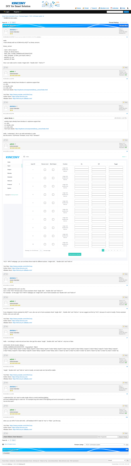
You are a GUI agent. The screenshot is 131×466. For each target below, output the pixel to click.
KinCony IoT (22, 464)
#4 (127, 151)
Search (94, 8)
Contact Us (12, 461)
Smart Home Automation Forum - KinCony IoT (27, 461)
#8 (127, 366)
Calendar (115, 8)
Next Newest (17, 437)
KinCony (10, 464)
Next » (13, 22)
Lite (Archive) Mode (53, 461)
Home (79, 8)
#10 (127, 417)
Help (123, 8)
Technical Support (23, 16)
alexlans (13, 29)
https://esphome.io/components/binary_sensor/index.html (31, 90)
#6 (127, 308)
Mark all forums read (64, 461)
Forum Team (5, 461)
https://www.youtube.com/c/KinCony (21, 94)
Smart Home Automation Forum (10, 16)
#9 (127, 393)
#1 (127, 37)
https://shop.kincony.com (19, 96)
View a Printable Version (10, 444)
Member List (104, 8)
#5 (127, 285)
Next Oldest (8, 437)
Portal (86, 8)
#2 (127, 78)
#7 (127, 337)
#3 (127, 113)
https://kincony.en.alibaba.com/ (22, 98)
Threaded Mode (123, 26)
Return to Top (43, 461)
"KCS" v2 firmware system (35, 16)
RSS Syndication (74, 461)
